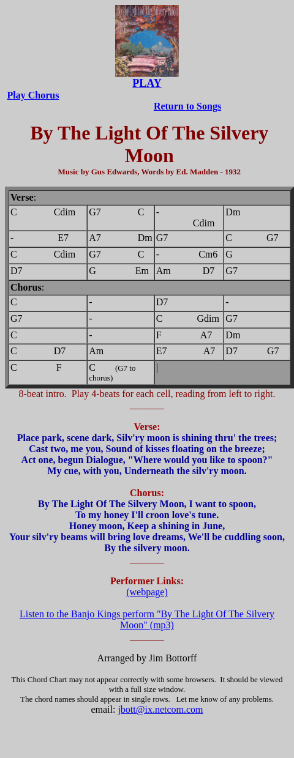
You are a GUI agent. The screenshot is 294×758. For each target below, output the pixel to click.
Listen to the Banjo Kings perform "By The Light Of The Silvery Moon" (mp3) (147, 619)
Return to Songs (187, 106)
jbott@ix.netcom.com (160, 709)
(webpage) (147, 592)
